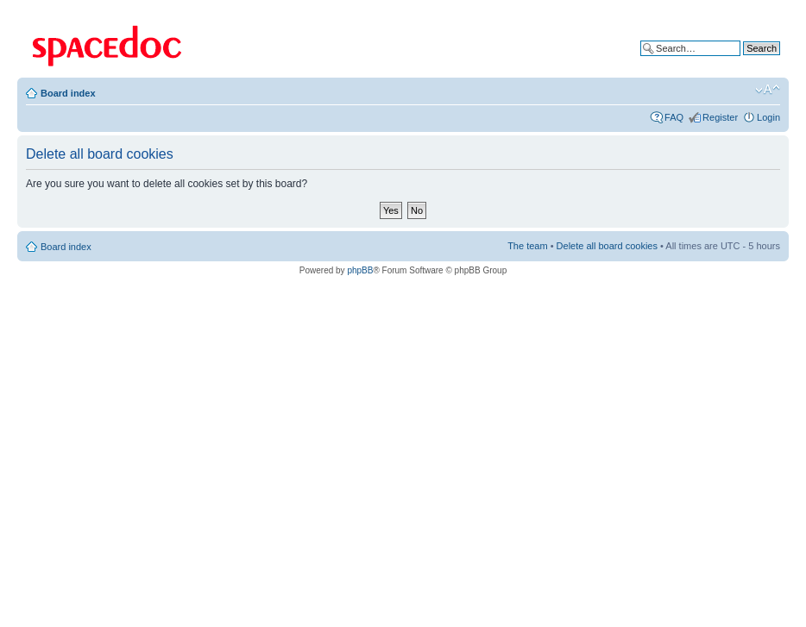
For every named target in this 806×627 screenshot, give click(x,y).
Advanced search (743, 61)
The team (527, 246)
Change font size (767, 89)
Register (720, 117)
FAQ (673, 117)
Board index (68, 93)
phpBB (360, 270)
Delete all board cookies (607, 246)
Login (768, 117)
